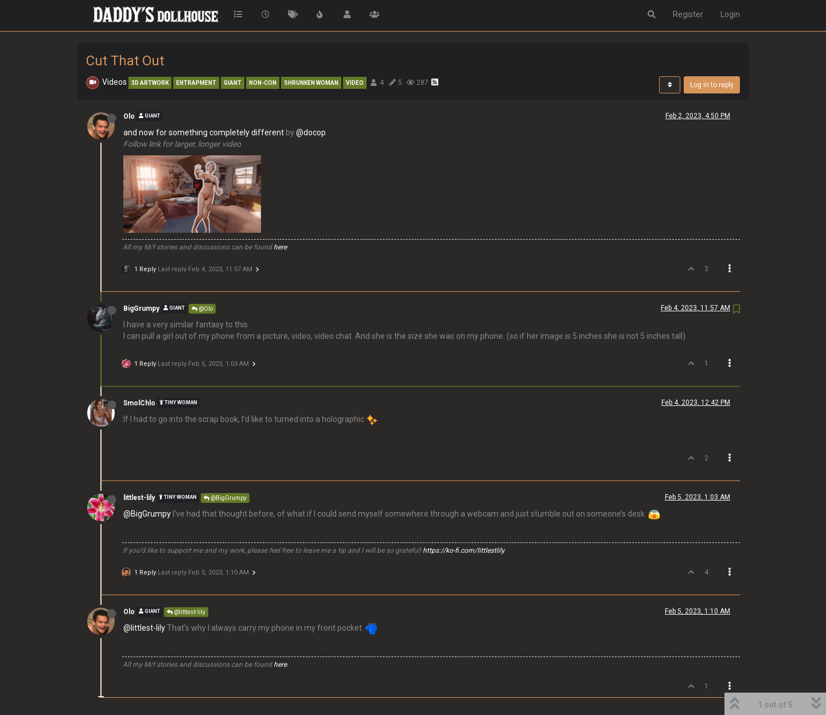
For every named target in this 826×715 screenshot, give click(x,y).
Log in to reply (712, 85)
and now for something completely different (203, 132)
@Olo (202, 309)
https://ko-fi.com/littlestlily (464, 550)
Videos (114, 82)
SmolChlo (139, 403)
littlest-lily (139, 498)
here (280, 247)
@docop (311, 132)
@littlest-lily (186, 612)
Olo (129, 116)
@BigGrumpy (225, 498)
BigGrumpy (141, 308)
